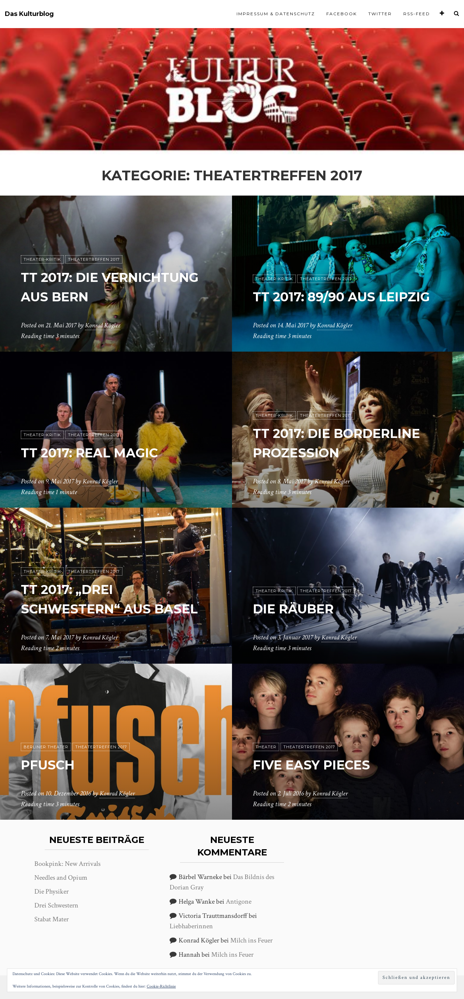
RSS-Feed (416, 13)
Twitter (380, 13)
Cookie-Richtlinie (161, 986)
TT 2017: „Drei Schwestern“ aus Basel (92, 589)
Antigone (238, 901)
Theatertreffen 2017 (94, 259)
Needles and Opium (60, 877)
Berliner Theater (46, 747)
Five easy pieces (317, 764)
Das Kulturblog (29, 14)
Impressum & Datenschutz (276, 13)
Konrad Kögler (103, 325)
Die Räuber (297, 608)
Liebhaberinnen (191, 926)
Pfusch (50, 764)
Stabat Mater (51, 919)
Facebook (341, 13)
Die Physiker (51, 891)
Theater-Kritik (42, 259)
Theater (266, 747)
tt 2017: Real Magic (97, 452)
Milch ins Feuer (251, 940)
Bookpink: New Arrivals (67, 863)
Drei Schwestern (56, 905)
